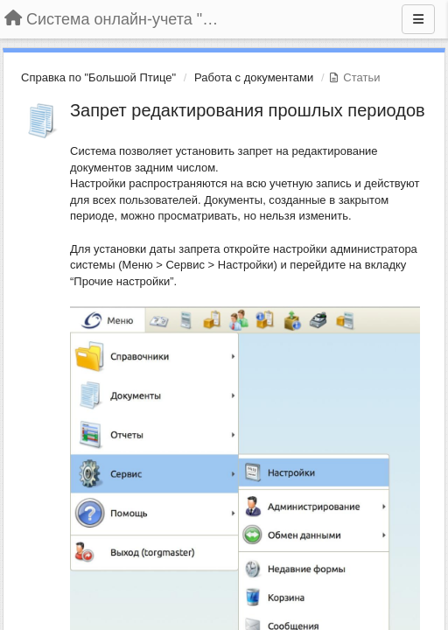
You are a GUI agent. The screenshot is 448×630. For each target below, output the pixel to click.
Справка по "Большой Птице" (98, 77)
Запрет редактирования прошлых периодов (247, 110)
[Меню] (418, 19)
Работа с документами (253, 77)
